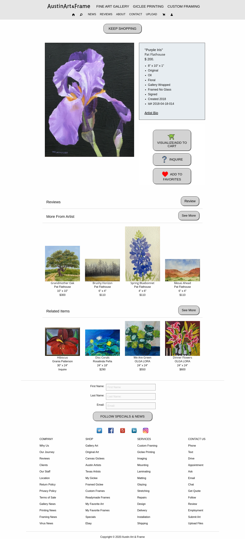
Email (191, 478)
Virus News (46, 523)
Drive (191, 458)
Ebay (89, 523)
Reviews (44, 458)
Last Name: (97, 395)
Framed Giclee (94, 484)
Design (141, 504)
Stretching (143, 490)
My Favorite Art (95, 504)
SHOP (89, 439)
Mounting (142, 465)
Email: (100, 404)
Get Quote (194, 490)
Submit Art (194, 517)
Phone (192, 445)
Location (44, 478)
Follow (192, 497)
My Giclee (92, 478)
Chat (191, 484)
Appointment (195, 465)
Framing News (48, 517)
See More (189, 215)
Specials (91, 517)
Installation (143, 517)
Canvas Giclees (95, 458)
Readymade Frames (98, 497)
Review (192, 504)
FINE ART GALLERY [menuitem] (112, 6)
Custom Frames (95, 490)
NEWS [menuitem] (92, 14)
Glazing (141, 484)
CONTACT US (197, 439)
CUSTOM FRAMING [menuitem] (183, 6)
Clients (43, 465)
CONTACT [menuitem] (135, 14)
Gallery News (47, 504)
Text (190, 452)
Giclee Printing (146, 452)
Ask (190, 471)
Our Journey (46, 452)
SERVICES (144, 439)
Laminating (144, 471)
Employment (195, 510)
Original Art (92, 452)
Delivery (142, 510)
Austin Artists (93, 465)
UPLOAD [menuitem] (151, 14)
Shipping (142, 523)
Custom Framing (147, 445)
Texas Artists (93, 471)
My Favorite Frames (98, 510)
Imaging (142, 458)
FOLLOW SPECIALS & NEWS (122, 416)
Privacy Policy (47, 490)
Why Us (44, 445)
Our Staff (44, 471)
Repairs (142, 497)
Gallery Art (92, 445)
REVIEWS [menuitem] (106, 14)
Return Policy (47, 484)
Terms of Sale (47, 497)
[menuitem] (68, 6)
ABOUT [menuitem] (120, 14)
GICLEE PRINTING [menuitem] (148, 6)
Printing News (47, 510)
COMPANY (46, 439)
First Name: (97, 386)
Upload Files (195, 523)
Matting (141, 478)
